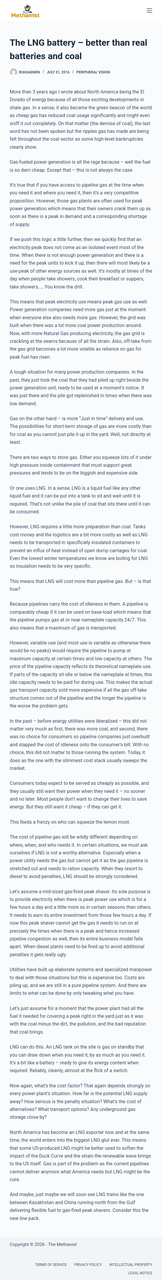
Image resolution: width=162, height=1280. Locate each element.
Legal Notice (140, 1273)
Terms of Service (51, 1265)
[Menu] (149, 10)
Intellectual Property (130, 1265)
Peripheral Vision (93, 72)
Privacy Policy (88, 1265)
